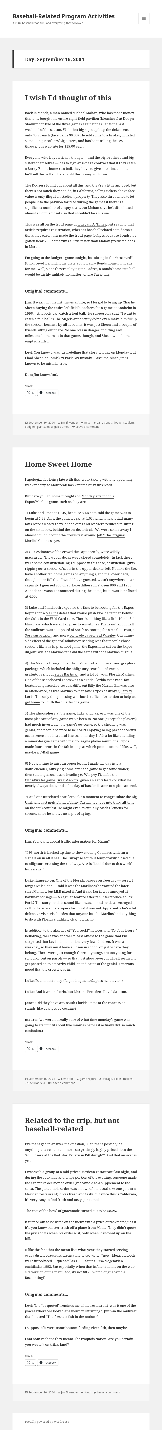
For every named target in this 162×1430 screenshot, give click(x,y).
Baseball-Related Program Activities (63, 16)
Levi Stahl (67, 1079)
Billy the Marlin (100, 685)
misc (87, 422)
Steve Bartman (66, 674)
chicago (107, 1079)
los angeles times (58, 427)
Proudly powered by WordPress (47, 1421)
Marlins (52, 613)
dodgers (30, 427)
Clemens (116, 808)
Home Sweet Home (58, 464)
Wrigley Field (95, 774)
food (87, 1392)
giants (41, 427)
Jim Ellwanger (69, 422)
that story (54, 980)
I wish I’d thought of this (68, 97)
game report (88, 1079)
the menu (76, 1222)
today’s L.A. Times (91, 224)
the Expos (126, 607)
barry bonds (104, 422)
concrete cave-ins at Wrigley (92, 635)
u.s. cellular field (35, 1083)
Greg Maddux (67, 780)
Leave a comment (87, 427)
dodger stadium (123, 422)
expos (118, 1079)
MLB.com (89, 512)
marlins (127, 1079)
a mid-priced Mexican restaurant (86, 1171)
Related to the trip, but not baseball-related (72, 1124)
